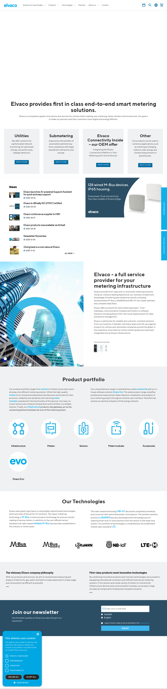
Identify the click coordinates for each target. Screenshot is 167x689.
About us (92, 5)
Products (52, 5)
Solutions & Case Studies (33, 5)
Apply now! (151, 221)
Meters (51, 446)
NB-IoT (121, 511)
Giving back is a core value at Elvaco (41, 247)
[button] (22, 682)
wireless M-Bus (42, 523)
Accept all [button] (31, 677)
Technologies (67, 5)
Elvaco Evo (118, 392)
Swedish (108, 614)
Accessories (149, 446)
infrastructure (33, 407)
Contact (105, 5)
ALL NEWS (69, 253)
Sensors (83, 446)
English (156, 5)
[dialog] (22, 658)
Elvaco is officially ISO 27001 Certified (42, 203)
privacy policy (144, 623)
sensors (44, 389)
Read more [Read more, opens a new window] (23, 650)
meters (12, 395)
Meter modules (116, 446)
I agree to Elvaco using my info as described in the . (125, 623)
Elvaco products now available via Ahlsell (44, 225)
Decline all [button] (13, 677)
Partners (81, 5)
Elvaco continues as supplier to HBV (41, 214)
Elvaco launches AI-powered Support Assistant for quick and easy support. (47, 193)
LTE (114, 527)
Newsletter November (34, 236)
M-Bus (25, 517)
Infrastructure (18, 446)
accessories (142, 389)
